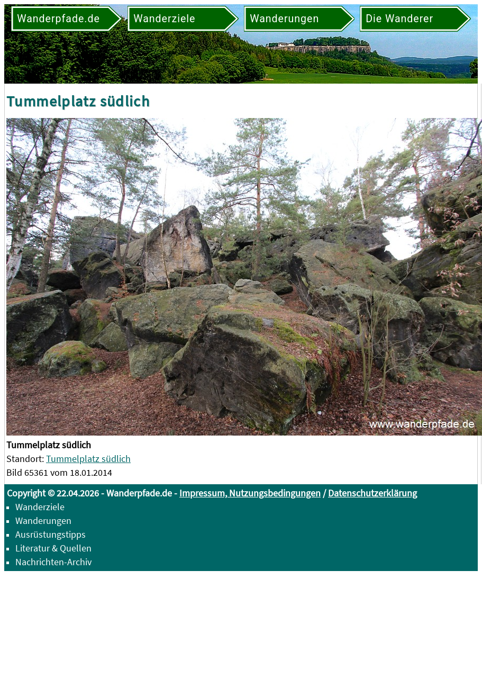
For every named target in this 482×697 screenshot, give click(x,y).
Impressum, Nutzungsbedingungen (250, 493)
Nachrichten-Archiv (53, 562)
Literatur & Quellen (53, 548)
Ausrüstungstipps (50, 534)
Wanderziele (40, 507)
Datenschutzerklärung (372, 493)
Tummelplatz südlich (88, 458)
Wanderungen (43, 520)
